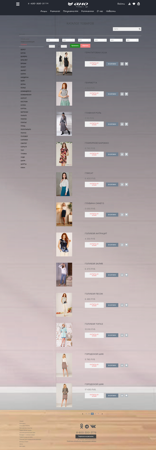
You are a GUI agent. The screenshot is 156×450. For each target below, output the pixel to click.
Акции (43, 11)
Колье (23, 88)
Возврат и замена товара (27, 434)
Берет (23, 49)
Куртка (23, 108)
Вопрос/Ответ (24, 441)
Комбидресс (26, 91)
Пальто (24, 115)
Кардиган (24, 77)
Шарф (23, 160)
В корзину (112, 64)
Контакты (87, 11)
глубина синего (94, 203)
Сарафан (24, 140)
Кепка (23, 84)
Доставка (22, 446)
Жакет (23, 67)
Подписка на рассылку (85, 436)
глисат (89, 173)
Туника (24, 154)
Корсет (24, 98)
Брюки (23, 63)
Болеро (24, 56)
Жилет (23, 70)
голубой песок (94, 294)
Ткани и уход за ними (26, 437)
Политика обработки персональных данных (81, 441)
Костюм (24, 101)
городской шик (94, 354)
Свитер (24, 143)
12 (95, 413)
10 (89, 413)
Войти (121, 3)
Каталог (55, 11)
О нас (100, 11)
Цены (21, 444)
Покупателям (70, 11)
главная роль (93, 113)
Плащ (23, 126)
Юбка (23, 167)
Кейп (23, 81)
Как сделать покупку (26, 428)
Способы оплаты (25, 425)
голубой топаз (94, 324)
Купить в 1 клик (94, 63)
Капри (23, 74)
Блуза (23, 53)
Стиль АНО (25, 39)
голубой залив (94, 264)
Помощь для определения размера (30, 439)
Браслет (24, 60)
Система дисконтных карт (27, 432)
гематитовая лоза (96, 53)
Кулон (23, 105)
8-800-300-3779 (38, 3)
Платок (24, 119)
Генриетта (91, 83)
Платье (24, 122)
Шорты (23, 164)
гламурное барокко (97, 143)
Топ (22, 150)
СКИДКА (24, 44)
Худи (23, 157)
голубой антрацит (96, 233)
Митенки (24, 112)
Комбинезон (26, 95)
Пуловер (24, 136)
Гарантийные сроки (25, 430)
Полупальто (26, 129)
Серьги (24, 147)
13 (98, 413)
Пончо (23, 133)
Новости (111, 11)
